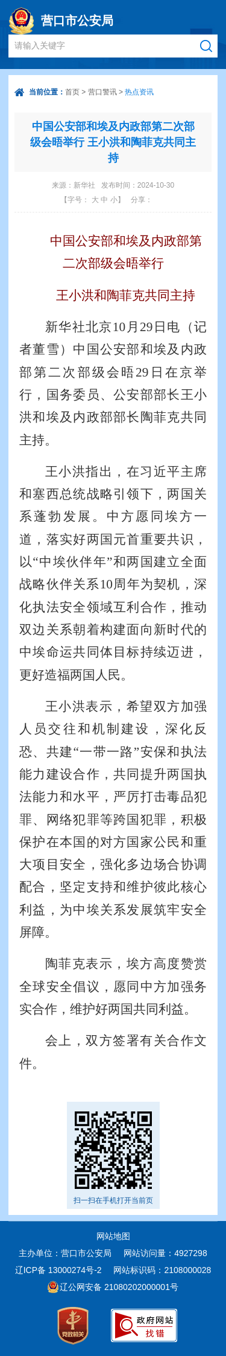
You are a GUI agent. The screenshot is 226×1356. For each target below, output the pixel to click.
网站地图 (113, 1236)
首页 (72, 92)
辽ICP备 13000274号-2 (58, 1270)
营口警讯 (102, 92)
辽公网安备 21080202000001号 (119, 1287)
